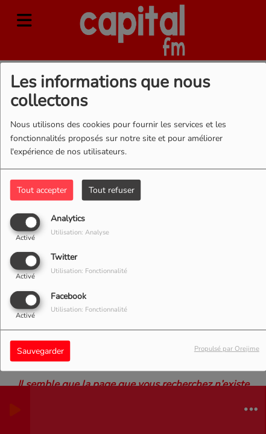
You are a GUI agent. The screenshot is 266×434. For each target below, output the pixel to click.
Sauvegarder (40, 350)
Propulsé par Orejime (226, 348)
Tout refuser (112, 190)
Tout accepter (42, 190)
